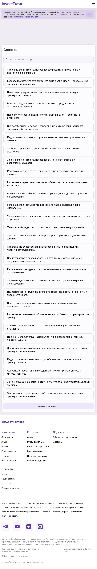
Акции (4, 442)
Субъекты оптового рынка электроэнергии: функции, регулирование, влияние (46, 237)
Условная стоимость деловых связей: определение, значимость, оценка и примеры (48, 218)
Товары (5, 456)
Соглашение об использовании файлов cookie (21, 507)
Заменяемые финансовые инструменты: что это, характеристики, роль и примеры (48, 383)
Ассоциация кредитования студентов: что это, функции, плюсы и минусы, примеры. (44, 372)
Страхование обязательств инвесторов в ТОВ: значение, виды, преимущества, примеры (43, 248)
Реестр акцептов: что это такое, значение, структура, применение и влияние (46, 173)
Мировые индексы (36, 460)
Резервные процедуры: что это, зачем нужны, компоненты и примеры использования (46, 271)
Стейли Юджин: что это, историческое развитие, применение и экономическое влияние (43, 71)
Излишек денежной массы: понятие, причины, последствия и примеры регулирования (47, 195)
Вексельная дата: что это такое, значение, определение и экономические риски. (40, 105)
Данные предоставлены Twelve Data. (77, 550)
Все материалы (9, 460)
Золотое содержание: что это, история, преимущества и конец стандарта (43, 327)
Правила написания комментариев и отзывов (63, 507)
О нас (4, 474)
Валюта (5, 446)
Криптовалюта (8, 451)
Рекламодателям (10, 488)
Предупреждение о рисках (12, 503)
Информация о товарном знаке (14, 556)
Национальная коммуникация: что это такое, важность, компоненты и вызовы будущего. (47, 293)
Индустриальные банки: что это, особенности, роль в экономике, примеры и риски (44, 361)
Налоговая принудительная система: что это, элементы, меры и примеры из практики (43, 94)
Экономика (7, 437)
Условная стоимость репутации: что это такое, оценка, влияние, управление (44, 206)
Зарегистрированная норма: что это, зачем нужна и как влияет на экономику (44, 150)
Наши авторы (8, 478)
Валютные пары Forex (38, 446)
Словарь (57, 442)
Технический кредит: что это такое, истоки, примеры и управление (45, 227)
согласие (73, 12)
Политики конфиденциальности (25, 17)
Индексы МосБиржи (37, 456)
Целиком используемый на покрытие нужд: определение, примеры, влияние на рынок (45, 338)
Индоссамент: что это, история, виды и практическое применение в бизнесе (46, 139)
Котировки (33, 432)
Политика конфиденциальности (40, 503)
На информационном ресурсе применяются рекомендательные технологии (20, 550)
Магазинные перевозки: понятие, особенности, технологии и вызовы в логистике (47, 184)
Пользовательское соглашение (70, 503)
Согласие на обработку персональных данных (62, 512)
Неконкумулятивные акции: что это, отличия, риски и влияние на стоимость (43, 116)
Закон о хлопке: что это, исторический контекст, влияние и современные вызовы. (41, 161)
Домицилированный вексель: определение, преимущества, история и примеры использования (47, 350)
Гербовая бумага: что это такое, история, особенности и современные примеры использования (47, 82)
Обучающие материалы (65, 437)
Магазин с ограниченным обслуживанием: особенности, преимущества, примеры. (48, 316)
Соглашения (61, 14)
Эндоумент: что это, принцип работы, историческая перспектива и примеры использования (45, 395)
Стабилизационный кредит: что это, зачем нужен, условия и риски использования (45, 282)
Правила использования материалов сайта (20, 512)
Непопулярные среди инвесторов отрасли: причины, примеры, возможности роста (42, 305)
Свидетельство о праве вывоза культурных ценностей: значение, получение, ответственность (44, 259)
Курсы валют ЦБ (35, 442)
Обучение (58, 432)
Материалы (8, 432)
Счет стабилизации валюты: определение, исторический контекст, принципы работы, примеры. (45, 127)
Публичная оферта (9, 516)
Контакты (6, 483)
